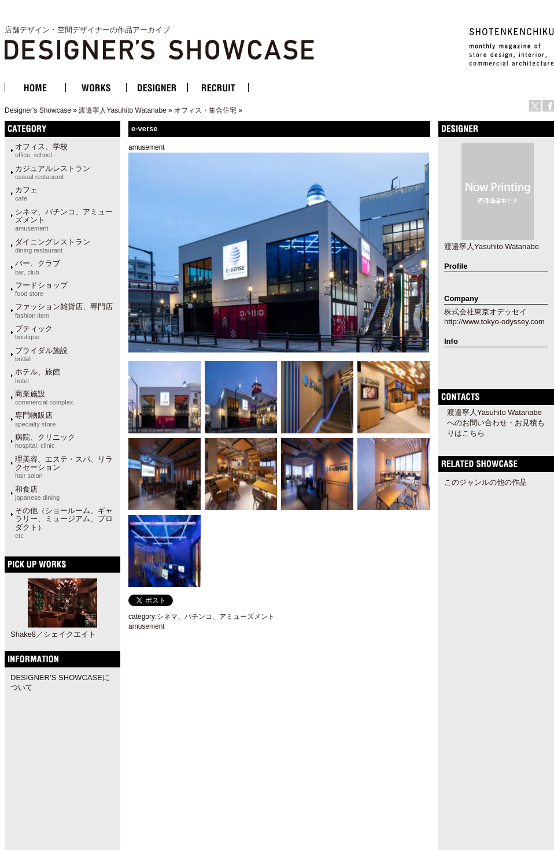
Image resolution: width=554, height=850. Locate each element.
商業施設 (44, 397)
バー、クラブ (37, 267)
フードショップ (41, 289)
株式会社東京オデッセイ (485, 311)
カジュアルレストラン (52, 172)
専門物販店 (35, 419)
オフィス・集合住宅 (205, 110)
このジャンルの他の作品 (485, 482)
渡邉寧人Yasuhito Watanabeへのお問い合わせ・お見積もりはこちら (496, 422)
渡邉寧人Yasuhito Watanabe (122, 110)
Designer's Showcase (38, 110)
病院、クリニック (45, 441)
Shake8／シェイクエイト (53, 634)
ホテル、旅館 (37, 376)
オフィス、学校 (41, 150)
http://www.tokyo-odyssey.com (494, 321)
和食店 (37, 493)
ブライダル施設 (41, 354)
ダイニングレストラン (52, 245)
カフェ (26, 193)
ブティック (34, 332)
